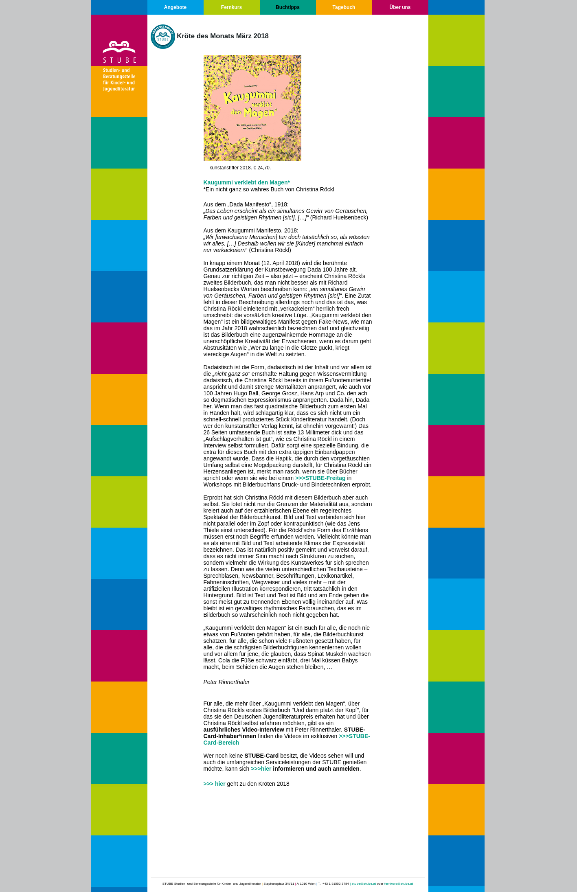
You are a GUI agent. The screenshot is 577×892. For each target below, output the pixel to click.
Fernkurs (231, 7)
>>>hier (261, 768)
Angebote (175, 7)
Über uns (399, 7)
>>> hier (215, 783)
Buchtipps (288, 7)
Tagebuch (344, 7)
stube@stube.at (363, 883)
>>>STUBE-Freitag (320, 478)
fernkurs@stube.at (398, 883)
